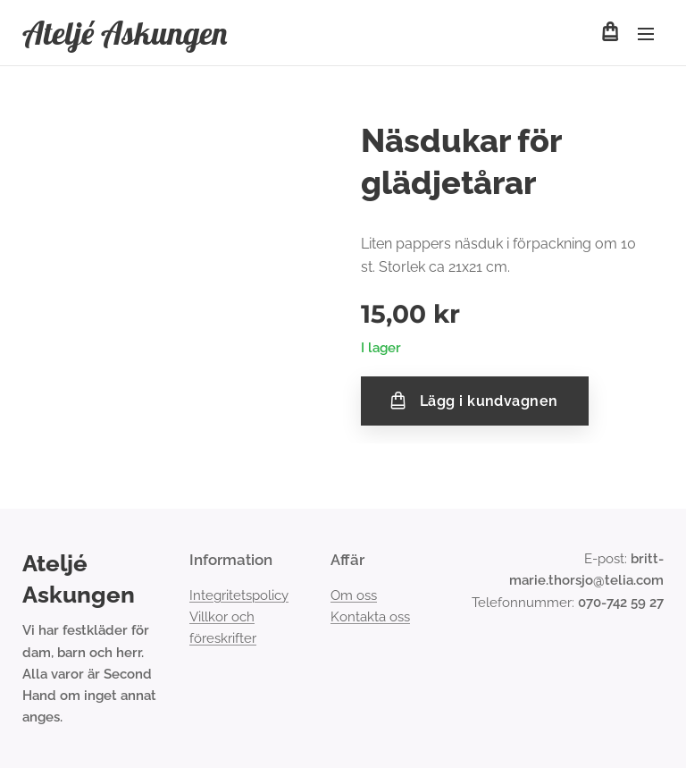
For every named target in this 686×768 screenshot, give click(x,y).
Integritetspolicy (239, 595)
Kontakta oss (370, 617)
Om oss (353, 595)
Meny (646, 34)
